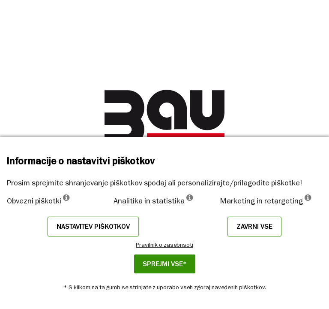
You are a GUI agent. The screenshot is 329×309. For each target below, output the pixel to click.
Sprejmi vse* (165, 264)
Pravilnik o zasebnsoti (164, 244)
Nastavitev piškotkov (93, 226)
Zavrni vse (254, 226)
